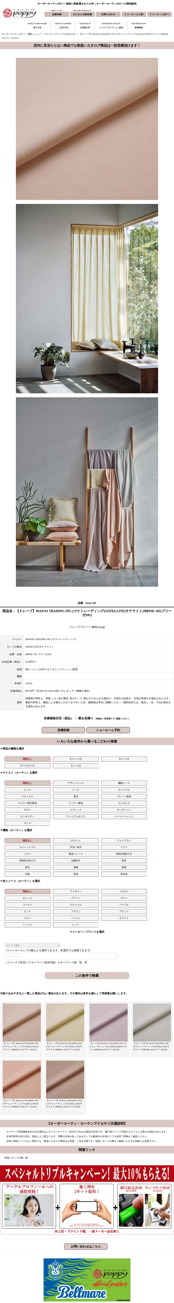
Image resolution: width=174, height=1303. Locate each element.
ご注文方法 (63, 1260)
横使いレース (45, 825)
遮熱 (72, 832)
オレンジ (100, 849)
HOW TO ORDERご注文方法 (63, 25)
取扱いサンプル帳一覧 (16, 1095)
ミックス (100, 862)
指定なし (17, 759)
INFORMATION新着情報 (138, 25)
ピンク (100, 856)
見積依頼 (63, 730)
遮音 (156, 825)
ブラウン (128, 856)
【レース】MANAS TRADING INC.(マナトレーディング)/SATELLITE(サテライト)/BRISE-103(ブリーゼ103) (108, 984)
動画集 (135, 1271)
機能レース (73, 781)
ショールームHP (106, 1276)
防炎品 (156, 832)
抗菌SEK (128, 825)
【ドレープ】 (45, 759)
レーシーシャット (156, 794)
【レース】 (73, 759)
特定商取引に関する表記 (144, 1276)
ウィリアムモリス (128, 794)
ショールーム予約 (108, 730)
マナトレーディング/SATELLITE (60, 34)
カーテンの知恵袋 (66, 1281)
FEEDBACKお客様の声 (85, 25)
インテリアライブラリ (69, 1276)
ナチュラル (17, 787)
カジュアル (156, 781)
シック (128, 781)
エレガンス (156, 787)
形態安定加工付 (100, 825)
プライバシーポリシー (143, 1281)
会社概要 (136, 1265)
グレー (156, 849)
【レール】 (128, 759)
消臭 (100, 832)
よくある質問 (138, 1260)
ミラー (17, 825)
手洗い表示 (128, 818)
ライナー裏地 (128, 787)
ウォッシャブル (100, 818)
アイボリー (45, 849)
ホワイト (72, 862)
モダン (17, 794)
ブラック (156, 856)
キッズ (17, 801)
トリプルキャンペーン (143, 1255)
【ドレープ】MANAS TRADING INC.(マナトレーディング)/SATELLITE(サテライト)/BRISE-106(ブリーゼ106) (64, 1041)
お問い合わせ (104, 1260)
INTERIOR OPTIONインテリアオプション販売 (111, 25)
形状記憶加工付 (73, 825)
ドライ (156, 818)
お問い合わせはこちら (86, 1184)
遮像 (45, 832)
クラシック (45, 794)
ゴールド (17, 856)
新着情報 (102, 1255)
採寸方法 (62, 1255)
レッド (128, 862)
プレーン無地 (73, 787)
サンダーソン (73, 794)
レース (100, 781)
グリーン (128, 849)
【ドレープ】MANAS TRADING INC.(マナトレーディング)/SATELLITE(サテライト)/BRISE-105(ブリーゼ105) (21, 1041)
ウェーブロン (73, 818)
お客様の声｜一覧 (66, 1265)
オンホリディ (101, 794)
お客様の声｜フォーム (69, 1271)
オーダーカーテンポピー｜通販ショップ (21, 34)
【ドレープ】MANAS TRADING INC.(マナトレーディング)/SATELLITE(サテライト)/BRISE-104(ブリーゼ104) (151, 984)
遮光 (45, 787)
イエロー (72, 849)
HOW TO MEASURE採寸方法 (37, 25)
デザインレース (45, 781)
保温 (128, 832)
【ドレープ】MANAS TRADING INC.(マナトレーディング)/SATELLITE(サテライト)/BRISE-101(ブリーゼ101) (21, 984)
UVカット (45, 818)
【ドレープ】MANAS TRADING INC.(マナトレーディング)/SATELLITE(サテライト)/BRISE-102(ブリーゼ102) (64, 984)
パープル (72, 856)
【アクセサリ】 (100, 759)
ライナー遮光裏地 (100, 787)
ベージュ (45, 862)
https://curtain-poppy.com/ (37, 1264)
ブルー (17, 862)
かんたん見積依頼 (107, 1271)
